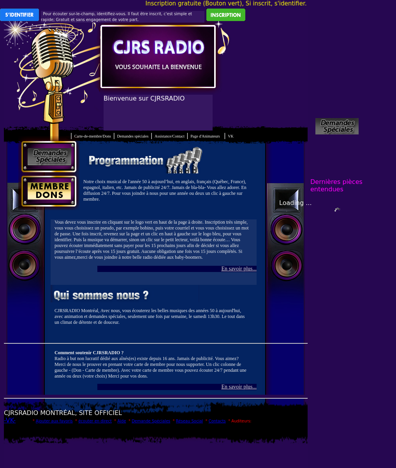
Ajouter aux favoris (54, 421)
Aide (121, 421)
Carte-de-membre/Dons (92, 136)
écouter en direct (95, 421)
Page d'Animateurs (205, 136)
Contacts (217, 421)
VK (230, 136)
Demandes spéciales (133, 136)
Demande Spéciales (151, 421)
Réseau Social (189, 421)
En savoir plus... (239, 269)
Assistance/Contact (170, 136)
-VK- (10, 420)
